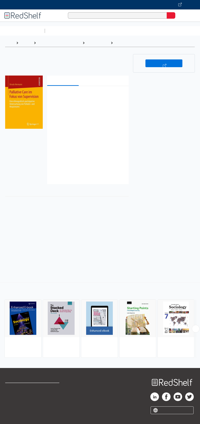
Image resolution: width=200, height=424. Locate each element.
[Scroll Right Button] (196, 329)
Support (11, 397)
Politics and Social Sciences (59, 43)
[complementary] (100, 320)
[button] (87, 95)
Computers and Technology (122, 31)
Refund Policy (51, 397)
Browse (26, 43)
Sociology (123, 43)
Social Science (98, 43)
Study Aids (58, 31)
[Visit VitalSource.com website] (100, 4)
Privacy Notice (16, 407)
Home (9, 43)
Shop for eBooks (18, 388)
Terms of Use (51, 388)
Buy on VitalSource (163, 63)
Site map (11, 416)
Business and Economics (167, 31)
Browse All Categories (22, 31)
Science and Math (84, 31)
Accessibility (51, 407)
